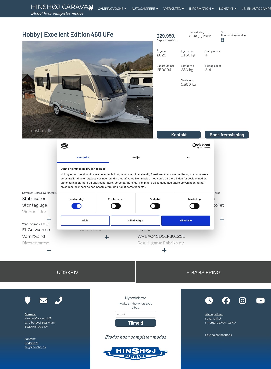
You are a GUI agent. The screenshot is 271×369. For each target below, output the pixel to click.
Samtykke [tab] (83, 157)
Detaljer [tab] (135, 157)
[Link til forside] (62, 9)
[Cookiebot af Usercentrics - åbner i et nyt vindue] (195, 146)
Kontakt (179, 134)
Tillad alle (186, 220)
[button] (112, 8)
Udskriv (67, 271)
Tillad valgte (135, 220)
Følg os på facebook (218, 335)
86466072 (31, 343)
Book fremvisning (227, 134)
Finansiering (203, 272)
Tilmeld (135, 322)
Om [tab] (188, 157)
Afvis (85, 220)
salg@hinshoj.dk (35, 347)
